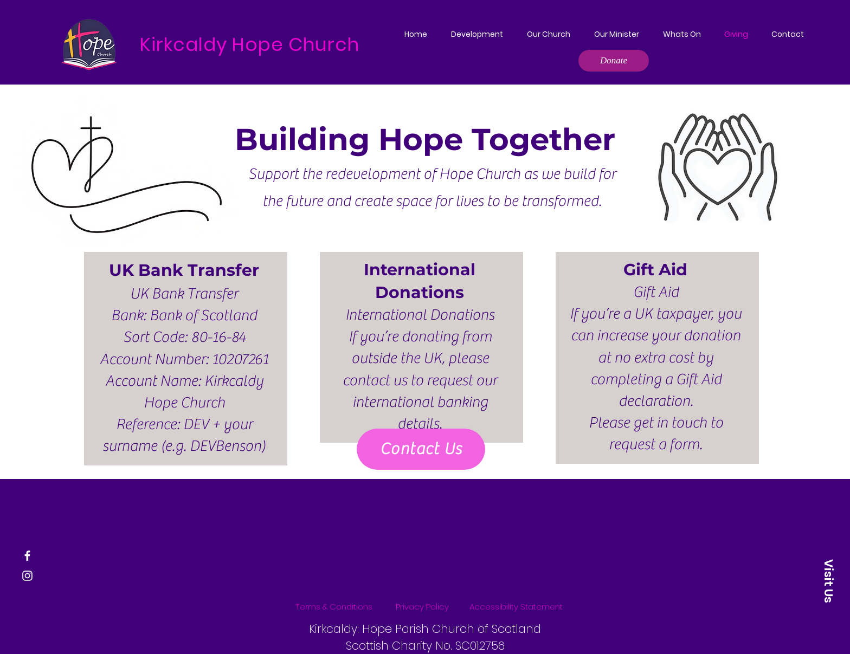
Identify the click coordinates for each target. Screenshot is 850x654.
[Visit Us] (828, 580)
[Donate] (613, 61)
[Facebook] (27, 555)
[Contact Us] (421, 449)
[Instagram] (27, 575)
